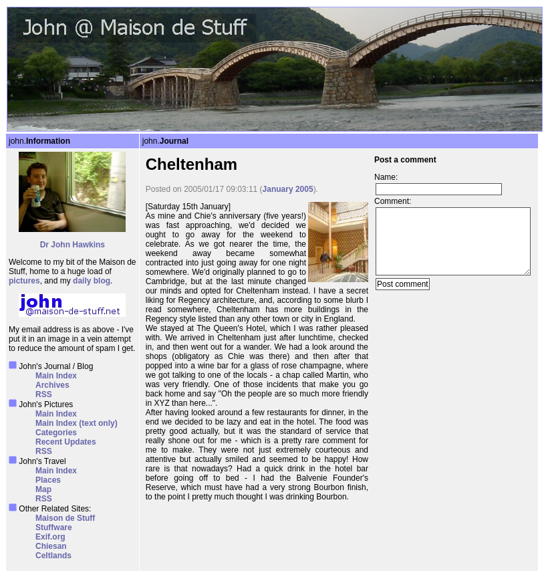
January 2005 (288, 189)
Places (48, 480)
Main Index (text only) (76, 423)
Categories (56, 432)
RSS (43, 394)
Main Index (56, 375)
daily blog (91, 280)
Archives (52, 385)
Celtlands (53, 555)
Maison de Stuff (65, 518)
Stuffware (53, 527)
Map (43, 489)
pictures (24, 280)
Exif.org (50, 537)
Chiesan (51, 546)
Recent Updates (65, 442)
